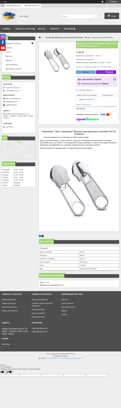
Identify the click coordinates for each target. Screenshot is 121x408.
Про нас (41, 29)
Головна (6, 29)
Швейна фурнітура (9, 299)
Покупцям (68, 29)
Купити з (106, 72)
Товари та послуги (24, 29)
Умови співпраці (67, 303)
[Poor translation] (9, 372)
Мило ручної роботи (9, 307)
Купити (85, 72)
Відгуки (9, 60)
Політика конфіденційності (74, 358)
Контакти (54, 29)
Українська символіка (40, 299)
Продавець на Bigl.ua (60, 356)
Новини (9, 48)
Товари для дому (38, 309)
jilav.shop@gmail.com (13, 98)
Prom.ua (72, 354)
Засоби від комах (38, 317)
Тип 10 (87, 37)
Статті (8, 52)
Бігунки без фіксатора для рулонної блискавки (64, 37)
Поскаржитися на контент (55, 358)
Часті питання (11, 64)
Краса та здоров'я (38, 313)
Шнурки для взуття (9, 303)
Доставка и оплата (13, 69)
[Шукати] (95, 16)
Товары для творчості (10, 311)
